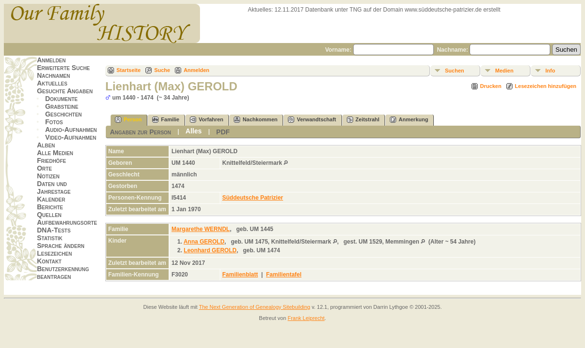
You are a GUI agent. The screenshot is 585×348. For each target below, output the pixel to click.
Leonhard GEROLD (210, 250)
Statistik (49, 238)
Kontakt (49, 261)
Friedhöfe (51, 160)
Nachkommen (255, 119)
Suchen (454, 70)
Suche (162, 70)
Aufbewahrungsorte (67, 222)
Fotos (54, 122)
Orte (44, 168)
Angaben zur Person (140, 132)
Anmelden (51, 60)
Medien (504, 70)
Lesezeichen (54, 253)
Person (128, 119)
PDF (223, 132)
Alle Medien (55, 153)
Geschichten (63, 114)
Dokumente (61, 98)
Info (550, 70)
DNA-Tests (54, 230)
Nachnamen (53, 75)
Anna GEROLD (204, 241)
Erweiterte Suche (63, 68)
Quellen (49, 214)
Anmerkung (409, 119)
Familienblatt (240, 274)
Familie (165, 119)
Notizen (48, 176)
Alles (193, 131)
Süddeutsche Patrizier (252, 197)
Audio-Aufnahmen (71, 129)
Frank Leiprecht (305, 318)
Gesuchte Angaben (65, 91)
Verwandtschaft (312, 119)
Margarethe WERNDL (200, 229)
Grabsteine (61, 106)
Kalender (51, 199)
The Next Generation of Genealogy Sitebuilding (255, 307)
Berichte (50, 207)
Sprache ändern (60, 245)
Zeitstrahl (363, 119)
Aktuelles (52, 83)
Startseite (128, 70)
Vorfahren (206, 119)
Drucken (490, 86)
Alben (46, 145)
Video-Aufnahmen (70, 137)
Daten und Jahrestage (54, 187)
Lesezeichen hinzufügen (545, 86)
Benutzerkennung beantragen (63, 272)
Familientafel (283, 274)
